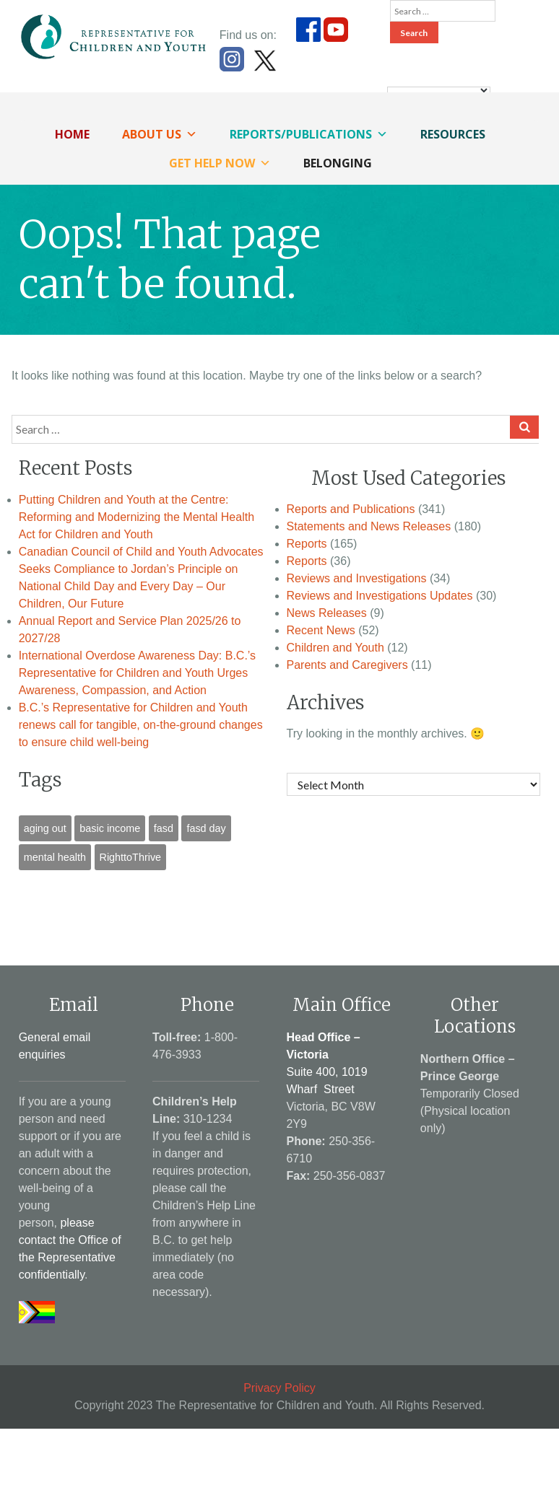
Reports (307, 544)
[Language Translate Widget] (438, 90)
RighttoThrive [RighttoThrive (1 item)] (131, 857)
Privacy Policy (279, 1388)
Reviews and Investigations (357, 578)
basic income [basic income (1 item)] (109, 828)
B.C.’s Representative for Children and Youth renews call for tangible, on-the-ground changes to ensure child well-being (141, 724)
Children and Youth (335, 647)
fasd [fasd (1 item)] (163, 828)
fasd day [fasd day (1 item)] (205, 828)
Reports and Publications (351, 509)
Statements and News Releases (369, 526)
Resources (452, 134)
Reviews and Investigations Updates (380, 596)
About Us (159, 134)
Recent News (321, 630)
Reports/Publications (309, 134)
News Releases (327, 613)
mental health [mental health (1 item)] (55, 857)
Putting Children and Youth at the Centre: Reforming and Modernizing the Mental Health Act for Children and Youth (136, 517)
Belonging (337, 163)
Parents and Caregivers (347, 665)
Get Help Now (220, 163)
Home (72, 134)
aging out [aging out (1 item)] (45, 828)
